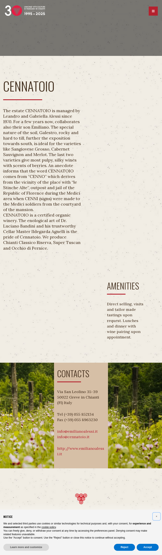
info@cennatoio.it (73, 436)
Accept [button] (147, 547)
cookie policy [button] (49, 527)
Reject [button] (124, 547)
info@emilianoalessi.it (77, 431)
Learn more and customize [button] (26, 547)
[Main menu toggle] (153, 11)
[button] (156, 516)
